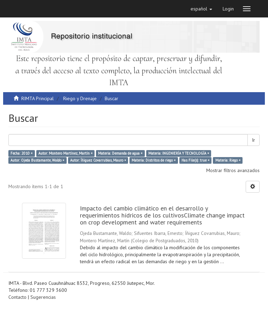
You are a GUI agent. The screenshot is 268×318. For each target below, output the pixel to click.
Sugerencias (43, 297)
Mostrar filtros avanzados (233, 170)
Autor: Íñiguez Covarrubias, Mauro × (98, 160)
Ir (253, 140)
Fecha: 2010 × (21, 153)
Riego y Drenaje (80, 98)
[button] (201, 8)
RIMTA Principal (37, 98)
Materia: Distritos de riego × (154, 160)
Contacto (17, 297)
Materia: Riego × (227, 160)
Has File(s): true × (195, 160)
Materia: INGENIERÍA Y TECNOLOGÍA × (178, 153)
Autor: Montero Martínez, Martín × (65, 153)
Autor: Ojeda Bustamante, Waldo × (37, 160)
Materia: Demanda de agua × (120, 153)
